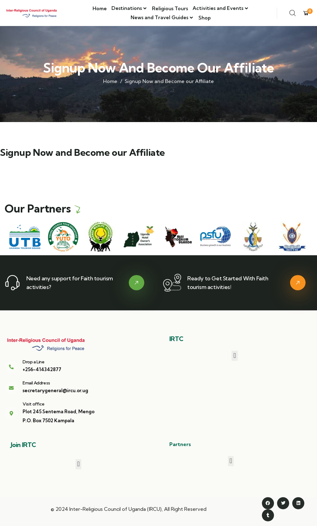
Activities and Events (218, 8)
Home (100, 8)
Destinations (126, 8)
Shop (204, 18)
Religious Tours (170, 8)
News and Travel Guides (159, 17)
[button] (234, 356)
